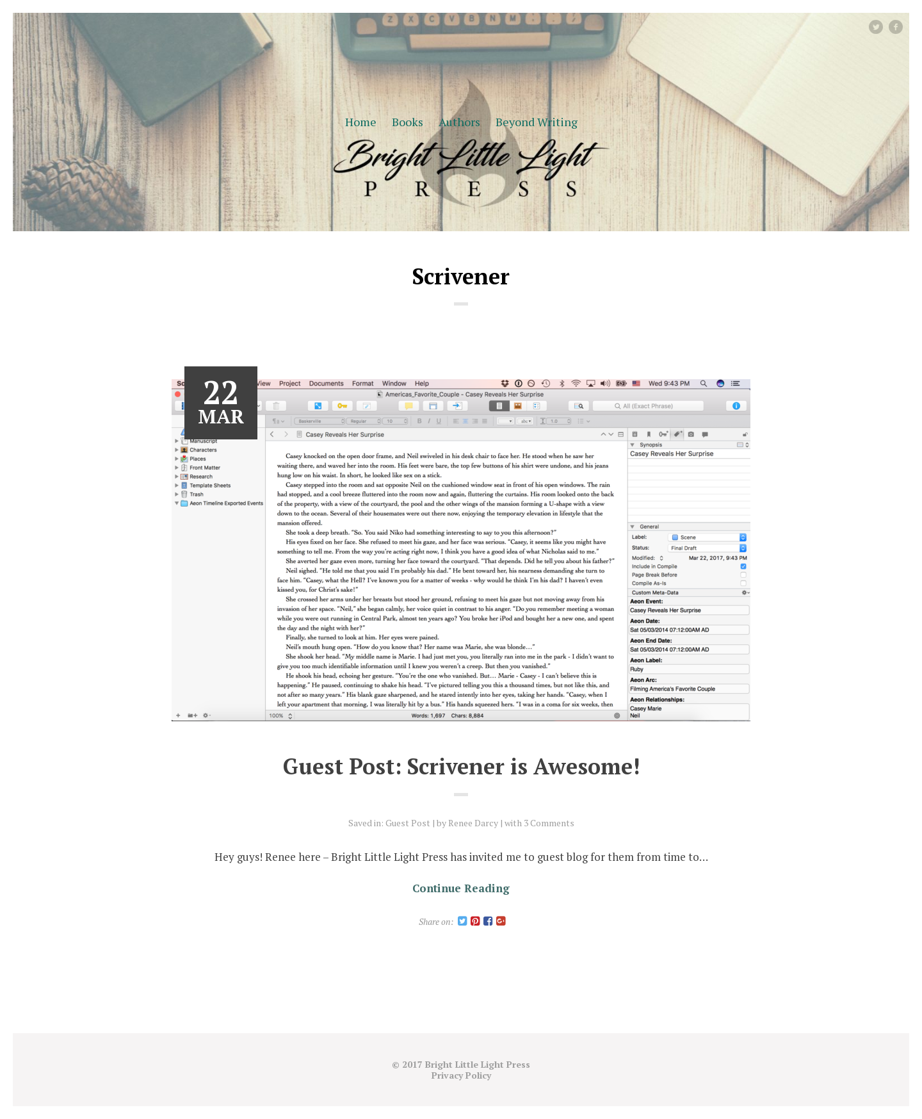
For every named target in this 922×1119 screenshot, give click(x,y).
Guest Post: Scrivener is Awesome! (461, 766)
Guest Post (407, 823)
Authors (459, 121)
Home (360, 121)
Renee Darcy (473, 823)
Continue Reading (461, 888)
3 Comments (549, 823)
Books (407, 121)
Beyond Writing (537, 121)
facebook (901, 26)
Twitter (882, 26)
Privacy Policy (461, 1075)
